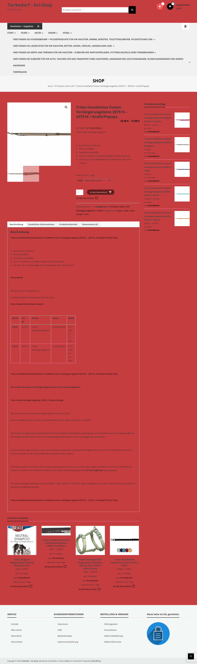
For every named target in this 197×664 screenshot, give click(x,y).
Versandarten (16, 277)
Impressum (63, 624)
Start (10, 32)
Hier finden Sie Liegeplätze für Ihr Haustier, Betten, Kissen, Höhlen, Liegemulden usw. (62, 45)
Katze (38, 32)
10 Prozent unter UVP (64, 86)
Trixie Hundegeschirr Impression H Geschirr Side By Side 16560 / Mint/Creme (90, 564)
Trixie (86, 214)
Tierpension (20, 72)
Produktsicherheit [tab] (68, 224)
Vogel (66, 32)
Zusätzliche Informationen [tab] (41, 224)
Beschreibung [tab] (16, 224)
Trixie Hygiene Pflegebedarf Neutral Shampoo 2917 (22, 562)
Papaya (79, 214)
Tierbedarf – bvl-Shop (29, 5)
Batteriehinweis (65, 636)
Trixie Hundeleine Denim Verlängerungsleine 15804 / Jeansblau (56, 542)
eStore (66, 661)
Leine (132, 210)
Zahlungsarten (111, 624)
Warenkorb (16, 636)
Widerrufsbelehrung (113, 636)
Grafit (125, 210)
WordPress (96, 661)
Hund (24, 32)
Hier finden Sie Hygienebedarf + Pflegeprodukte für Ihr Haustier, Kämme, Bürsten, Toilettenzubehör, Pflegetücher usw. (83, 39)
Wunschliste (16, 641)
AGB (60, 630)
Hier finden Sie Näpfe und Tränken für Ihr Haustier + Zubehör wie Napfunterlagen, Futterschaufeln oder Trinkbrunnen (83, 52)
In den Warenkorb (98, 192)
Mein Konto (16, 630)
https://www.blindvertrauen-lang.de (26, 304)
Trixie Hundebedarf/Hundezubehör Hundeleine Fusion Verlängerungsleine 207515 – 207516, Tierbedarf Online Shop (64, 237)
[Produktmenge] (79, 192)
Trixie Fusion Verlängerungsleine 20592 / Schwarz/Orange (37, 400)
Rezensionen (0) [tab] (90, 224)
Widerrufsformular (112, 641)
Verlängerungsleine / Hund (89, 210)
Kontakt (14, 624)
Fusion (119, 210)
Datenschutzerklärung (68, 641)
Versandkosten (95, 128)
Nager (51, 32)
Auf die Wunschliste (87, 198)
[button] (66, 107)
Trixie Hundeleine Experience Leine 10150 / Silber (124, 562)
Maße (80, 180)
